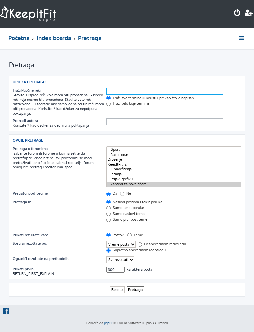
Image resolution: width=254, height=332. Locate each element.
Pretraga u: (22, 202)
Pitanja (174, 174)
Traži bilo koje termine (127, 103)
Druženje (174, 159)
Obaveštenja (174, 169)
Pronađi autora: (26, 120)
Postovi (115, 235)
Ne (125, 193)
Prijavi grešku (174, 179)
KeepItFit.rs (174, 164)
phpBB (108, 323)
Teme (135, 235)
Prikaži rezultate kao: (30, 235)
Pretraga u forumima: (30, 148)
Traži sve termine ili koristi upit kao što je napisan (150, 98)
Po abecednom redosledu (162, 244)
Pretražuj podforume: (30, 193)
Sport (174, 149)
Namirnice (174, 154)
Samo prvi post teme (126, 219)
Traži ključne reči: (27, 90)
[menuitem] (237, 13)
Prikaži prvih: (23, 269)
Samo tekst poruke (125, 207)
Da (111, 193)
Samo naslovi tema (125, 213)
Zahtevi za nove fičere (174, 184)
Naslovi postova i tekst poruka (134, 202)
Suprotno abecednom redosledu (136, 250)
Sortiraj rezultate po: (30, 243)
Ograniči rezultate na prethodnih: (41, 258)
